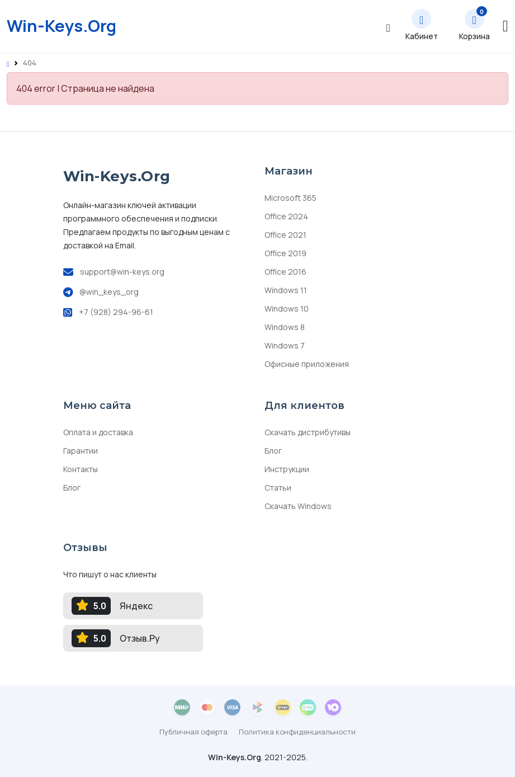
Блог (72, 487)
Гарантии (80, 450)
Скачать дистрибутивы (307, 432)
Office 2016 (285, 271)
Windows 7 (284, 345)
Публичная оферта (193, 732)
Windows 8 (284, 327)
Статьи (277, 487)
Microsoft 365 (290, 197)
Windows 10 (286, 308)
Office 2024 (286, 216)
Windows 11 (285, 290)
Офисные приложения (306, 364)
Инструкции (286, 469)
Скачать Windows (298, 506)
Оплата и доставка (98, 432)
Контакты (80, 469)
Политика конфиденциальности (297, 732)
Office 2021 (285, 234)
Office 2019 (285, 253)
